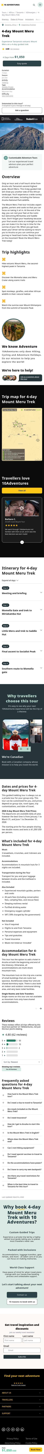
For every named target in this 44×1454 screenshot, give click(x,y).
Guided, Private (7, 87)
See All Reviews (11, 1069)
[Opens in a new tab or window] (18, 1384)
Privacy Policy (13, 1438)
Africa (11, 12)
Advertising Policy (12, 1443)
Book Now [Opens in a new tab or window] (35, 1449)
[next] (22, 542)
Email (6, 1346)
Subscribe (22, 1357)
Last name (28, 1336)
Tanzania (20, 12)
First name (9, 1336)
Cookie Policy (31, 1443)
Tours (4, 12)
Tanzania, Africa (10, 25)
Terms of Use (31, 1438)
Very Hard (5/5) (7, 96)
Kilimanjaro (31, 12)
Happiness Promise (28, 25)
